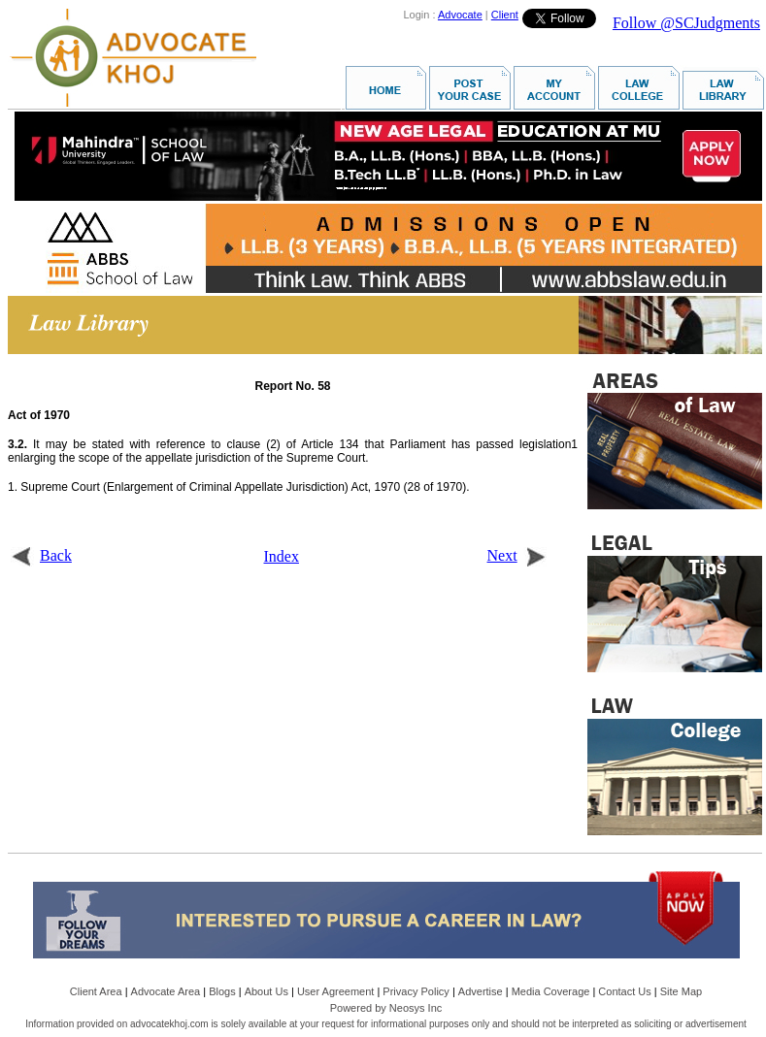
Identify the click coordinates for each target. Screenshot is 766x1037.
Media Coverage (551, 991)
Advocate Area (166, 991)
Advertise (480, 991)
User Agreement (335, 991)
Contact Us (624, 991)
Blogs (222, 991)
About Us (266, 991)
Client (504, 14)
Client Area (96, 991)
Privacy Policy (416, 991)
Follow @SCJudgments (686, 23)
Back (41, 555)
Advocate (460, 14)
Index (281, 556)
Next (517, 555)
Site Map (681, 991)
